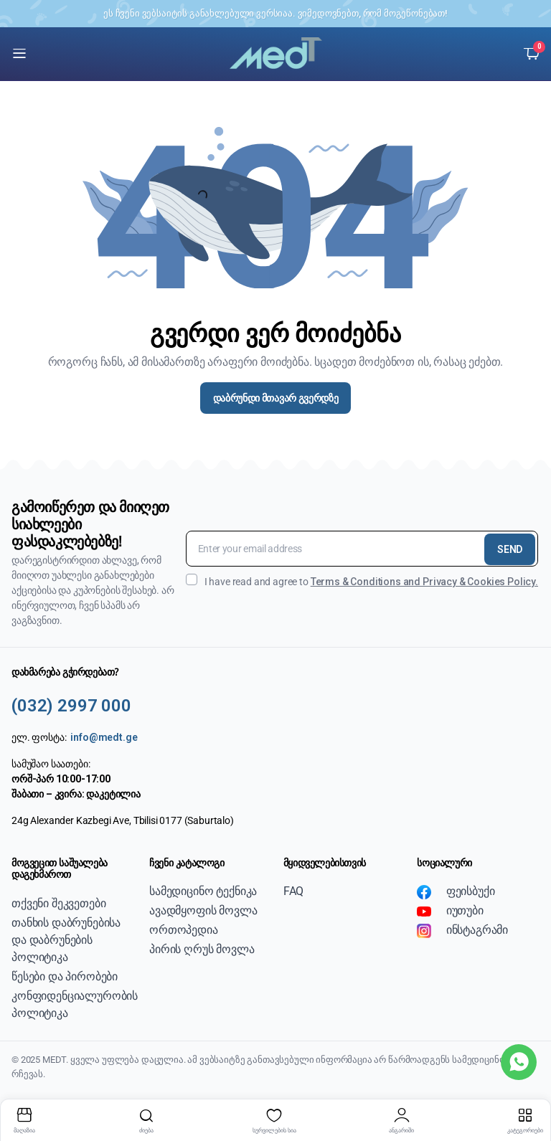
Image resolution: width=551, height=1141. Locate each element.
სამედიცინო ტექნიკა (203, 891)
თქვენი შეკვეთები (58, 903)
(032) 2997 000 (71, 706)
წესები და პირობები (64, 976)
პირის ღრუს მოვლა (201, 949)
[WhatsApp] (519, 1062)
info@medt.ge (103, 737)
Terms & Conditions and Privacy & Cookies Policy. (424, 581)
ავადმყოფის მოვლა (203, 910)
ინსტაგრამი (462, 930)
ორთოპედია (183, 930)
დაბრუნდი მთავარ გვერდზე (276, 398)
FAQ (293, 891)
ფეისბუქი (455, 891)
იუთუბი (450, 910)
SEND (509, 549)
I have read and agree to (362, 580)
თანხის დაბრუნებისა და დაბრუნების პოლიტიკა (66, 940)
